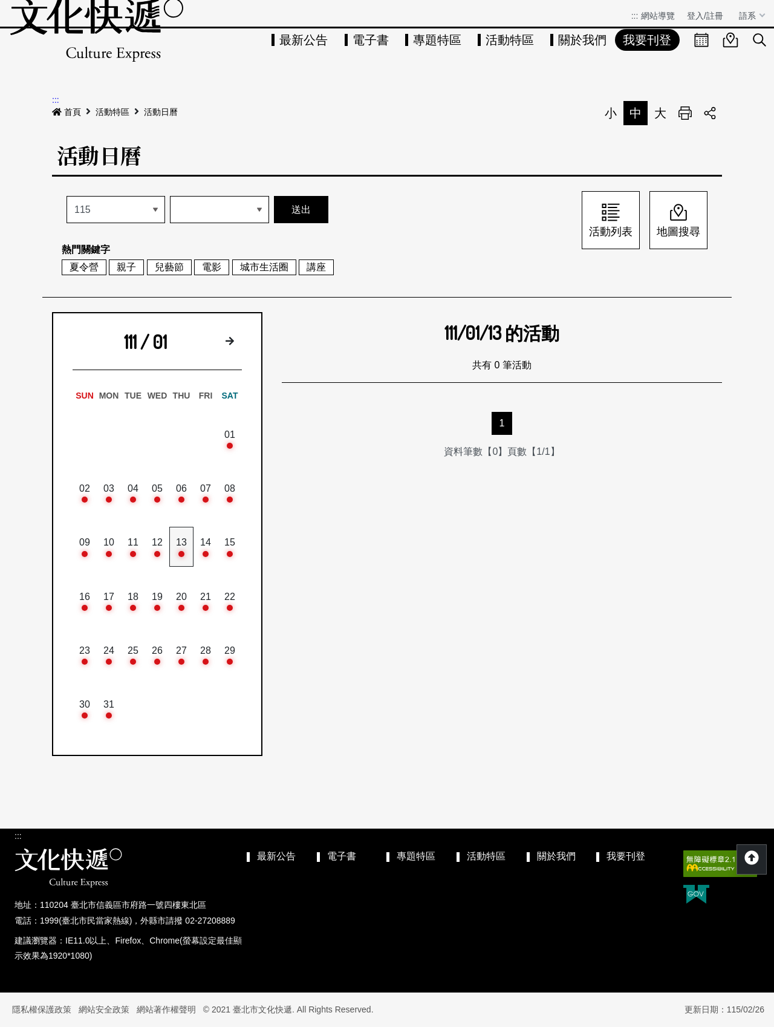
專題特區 (437, 40)
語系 (748, 16)
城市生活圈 (264, 267)
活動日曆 (161, 112)
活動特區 (510, 40)
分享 (710, 113)
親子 (126, 267)
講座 (316, 267)
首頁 (66, 112)
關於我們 (582, 40)
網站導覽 (658, 16)
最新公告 (303, 40)
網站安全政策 (104, 1009)
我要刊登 (647, 40)
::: (635, 16)
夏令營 (84, 267)
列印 (685, 113)
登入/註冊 (705, 16)
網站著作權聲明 (166, 1009)
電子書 (371, 40)
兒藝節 (169, 267)
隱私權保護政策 (41, 1009)
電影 (211, 267)
